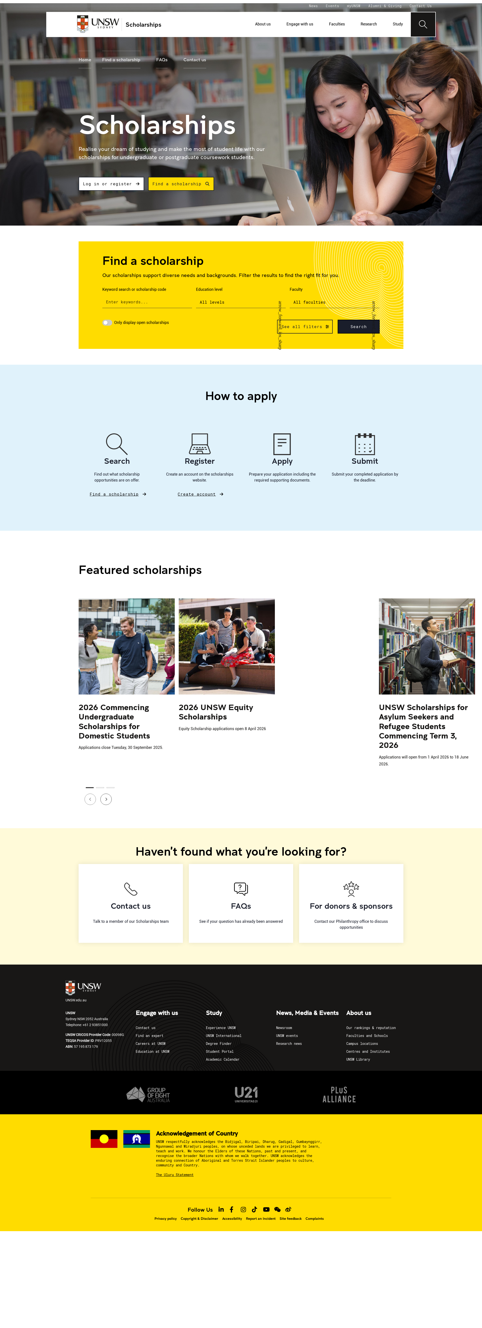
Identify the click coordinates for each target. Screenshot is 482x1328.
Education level (209, 289)
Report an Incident (261, 1219)
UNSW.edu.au (83, 991)
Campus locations (362, 1043)
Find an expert (149, 1035)
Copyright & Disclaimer (199, 1219)
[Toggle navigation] (423, 24)
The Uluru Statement (175, 1174)
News (313, 5)
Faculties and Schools (367, 1035)
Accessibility (232, 1219)
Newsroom (284, 1027)
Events (332, 5)
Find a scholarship (121, 59)
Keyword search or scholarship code (134, 289)
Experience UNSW (221, 1027)
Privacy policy (165, 1219)
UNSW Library (358, 1059)
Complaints (315, 1219)
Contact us (194, 59)
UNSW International (223, 1035)
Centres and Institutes (368, 1051)
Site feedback (291, 1219)
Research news (289, 1043)
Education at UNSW (152, 1051)
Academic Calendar (223, 1059)
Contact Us (421, 5)
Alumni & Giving (385, 5)
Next (102, 796)
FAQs (162, 59)
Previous (87, 796)
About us (263, 24)
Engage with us (299, 24)
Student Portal (220, 1051)
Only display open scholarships (141, 322)
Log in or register (111, 183)
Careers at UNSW (150, 1043)
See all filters (302, 326)
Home (85, 59)
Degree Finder (219, 1043)
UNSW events (287, 1035)
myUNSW (353, 5)
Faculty (296, 289)
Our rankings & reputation (371, 1027)
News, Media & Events (307, 1013)
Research (369, 24)
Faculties (337, 24)
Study (398, 24)
